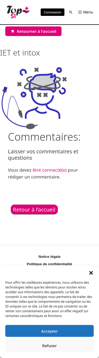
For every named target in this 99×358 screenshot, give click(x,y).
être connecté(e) (49, 170)
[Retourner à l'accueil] (33, 31)
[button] (91, 272)
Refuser (49, 345)
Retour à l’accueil (34, 209)
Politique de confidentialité (49, 264)
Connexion (52, 12)
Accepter (49, 331)
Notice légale (49, 257)
